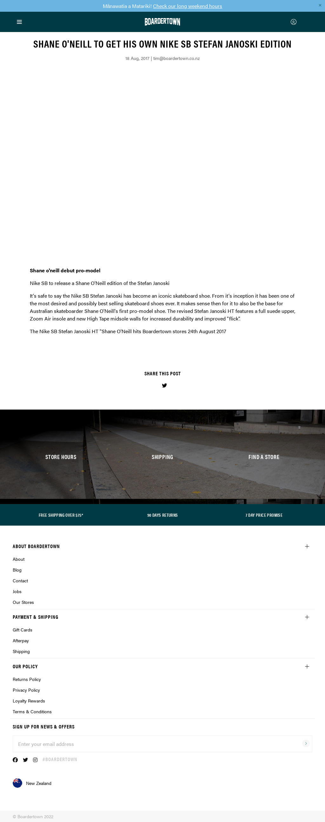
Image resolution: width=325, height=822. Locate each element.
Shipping (21, 651)
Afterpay (21, 640)
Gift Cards (22, 629)
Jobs (17, 591)
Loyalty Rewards (29, 700)
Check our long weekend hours (187, 6)
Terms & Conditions (32, 711)
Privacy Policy (26, 690)
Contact (20, 580)
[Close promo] (320, 5)
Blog (17, 569)
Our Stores (23, 602)
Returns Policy (27, 679)
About (18, 559)
